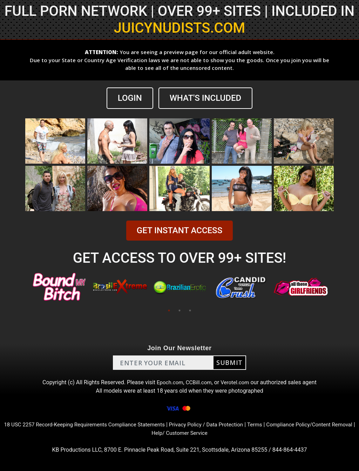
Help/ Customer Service (192, 433)
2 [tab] (179, 310)
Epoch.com (168, 382)
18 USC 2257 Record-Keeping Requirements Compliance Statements (92, 424)
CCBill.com (198, 382)
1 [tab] (168, 310)
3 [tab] (190, 310)
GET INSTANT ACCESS (179, 230)
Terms (272, 424)
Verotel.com (236, 382)
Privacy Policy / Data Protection (220, 424)
